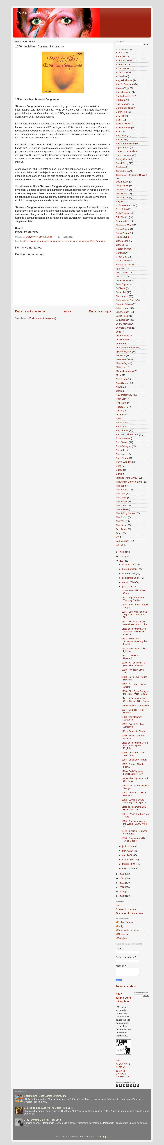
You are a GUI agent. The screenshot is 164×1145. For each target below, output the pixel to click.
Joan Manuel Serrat (126, 300)
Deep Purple (122, 185)
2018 (122, 896)
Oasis (119, 391)
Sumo (119, 473)
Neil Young (121, 379)
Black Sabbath (123, 127)
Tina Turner (121, 529)
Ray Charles (122, 430)
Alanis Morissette (124, 60)
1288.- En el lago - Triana (134, 759)
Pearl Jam (121, 398)
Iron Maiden (122, 272)
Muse (119, 375)
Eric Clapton (122, 217)
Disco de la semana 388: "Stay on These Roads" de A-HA (134, 631)
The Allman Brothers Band (129, 481)
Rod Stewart (122, 442)
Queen (119, 414)
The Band (121, 485)
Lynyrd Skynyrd (123, 351)
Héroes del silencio (125, 264)
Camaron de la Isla (125, 151)
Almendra (121, 76)
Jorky (121, 926)
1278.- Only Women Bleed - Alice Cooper (135, 839)
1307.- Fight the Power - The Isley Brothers (134, 599)
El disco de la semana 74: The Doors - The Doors (49, 1108)
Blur (118, 131)
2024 (122, 560)
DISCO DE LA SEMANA (123, 1065)
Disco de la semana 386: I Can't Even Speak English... (135, 745)
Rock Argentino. (98, 241)
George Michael (124, 248)
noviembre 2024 (130, 569)
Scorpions (121, 454)
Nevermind (123, 934)
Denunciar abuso (126, 986)
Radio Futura (122, 422)
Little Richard (122, 335)
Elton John (121, 209)
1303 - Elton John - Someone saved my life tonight (134, 641)
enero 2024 (128, 868)
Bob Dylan (121, 135)
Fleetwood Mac (123, 225)
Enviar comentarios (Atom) (42, 318)
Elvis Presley (122, 213)
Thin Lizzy (121, 525)
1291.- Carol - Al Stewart (134, 731)
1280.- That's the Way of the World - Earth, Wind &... (134, 824)
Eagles (119, 201)
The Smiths (121, 517)
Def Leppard (122, 189)
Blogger (104, 1136)
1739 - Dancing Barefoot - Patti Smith (43, 1119)
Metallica (120, 367)
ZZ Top (119, 545)
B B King (120, 100)
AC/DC (119, 52)
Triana (119, 533)
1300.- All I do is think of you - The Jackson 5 (134, 664)
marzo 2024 (128, 859)
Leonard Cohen (124, 327)
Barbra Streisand (124, 108)
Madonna (120, 355)
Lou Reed (121, 343)
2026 (122, 552)
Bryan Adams (122, 147)
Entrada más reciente (30, 311)
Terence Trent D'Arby (126, 477)
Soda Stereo (122, 458)
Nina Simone (122, 383)
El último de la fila (125, 205)
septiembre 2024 (131, 578)
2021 (122, 882)
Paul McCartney (124, 395)
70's (25, 241)
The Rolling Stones (125, 513)
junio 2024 (127, 846)
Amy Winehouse (124, 80)
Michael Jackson (124, 371)
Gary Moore (122, 241)
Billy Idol (120, 116)
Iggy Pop (120, 268)
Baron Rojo (121, 112)
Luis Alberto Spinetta (126, 347)
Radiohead (121, 426)
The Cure (120, 493)
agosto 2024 (128, 582)
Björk (118, 119)
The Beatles (122, 489)
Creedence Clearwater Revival (131, 175)
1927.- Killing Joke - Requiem (123, 998)
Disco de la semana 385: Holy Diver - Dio (134, 808)
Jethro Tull (121, 292)
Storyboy (122, 938)
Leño (118, 331)
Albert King (121, 64)
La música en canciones (77, 241)
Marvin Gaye (122, 363)
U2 (117, 537)
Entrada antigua (100, 311)
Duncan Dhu (122, 197)
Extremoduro (122, 221)
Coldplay (120, 167)
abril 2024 (127, 855)
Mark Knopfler (123, 359)
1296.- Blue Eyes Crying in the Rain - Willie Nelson (135, 692)
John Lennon (122, 308)
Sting (118, 466)
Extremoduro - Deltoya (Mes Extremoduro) (45, 1096)
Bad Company (123, 104)
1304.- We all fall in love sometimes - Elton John (134, 623)
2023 (122, 874)
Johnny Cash (122, 312)
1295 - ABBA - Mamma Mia (135, 705)
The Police (121, 509)
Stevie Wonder (123, 462)
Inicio (67, 311)
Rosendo (120, 450)
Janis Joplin (122, 284)
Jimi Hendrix (122, 296)
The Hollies (121, 501)
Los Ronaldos (123, 339)
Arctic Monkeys (123, 92)
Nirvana (120, 387)
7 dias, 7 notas (28, 12)
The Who (120, 521)
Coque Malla (122, 171)
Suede (119, 470)
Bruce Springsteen (125, 143)
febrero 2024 (129, 864)
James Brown (123, 280)
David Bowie (122, 181)
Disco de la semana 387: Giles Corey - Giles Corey (135, 699)
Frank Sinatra (123, 229)
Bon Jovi (120, 139)
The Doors (121, 497)
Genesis (120, 245)
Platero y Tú (122, 406)
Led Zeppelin (122, 320)
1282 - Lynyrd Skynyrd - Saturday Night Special (134, 801)
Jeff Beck (120, 288)
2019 (122, 891)
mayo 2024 (128, 850)
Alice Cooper (122, 68)
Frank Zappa (122, 233)
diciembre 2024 (130, 564)
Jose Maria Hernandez (129, 930)
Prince (119, 410)
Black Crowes (123, 123)
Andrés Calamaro (125, 84)
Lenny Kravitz (123, 323)
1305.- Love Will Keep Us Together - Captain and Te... (134, 614)
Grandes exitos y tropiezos (129, 913)
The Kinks (121, 505)
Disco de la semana (126, 909)
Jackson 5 (121, 276)
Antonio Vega (122, 88)
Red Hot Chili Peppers (127, 434)
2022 (122, 878)
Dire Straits (121, 193)
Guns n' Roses (123, 260)
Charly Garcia (123, 159)
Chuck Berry (122, 163)
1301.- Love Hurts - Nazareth (131, 657)
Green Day (121, 256)
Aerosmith (121, 56)
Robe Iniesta (122, 438)
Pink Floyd (121, 402)
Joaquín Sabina (124, 304)
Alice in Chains (123, 72)
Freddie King (122, 237)
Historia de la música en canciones (45, 241)
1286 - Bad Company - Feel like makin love (133, 772)
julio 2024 (127, 586)
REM (118, 418)
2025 (122, 556)
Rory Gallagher (123, 446)
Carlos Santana (124, 155)
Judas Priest (122, 316)
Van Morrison (122, 541)
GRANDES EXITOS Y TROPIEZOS (122, 1074)
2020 (122, 887)
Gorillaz (120, 252)
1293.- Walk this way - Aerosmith (133, 718)
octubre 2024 (129, 573)
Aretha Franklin (123, 96)
